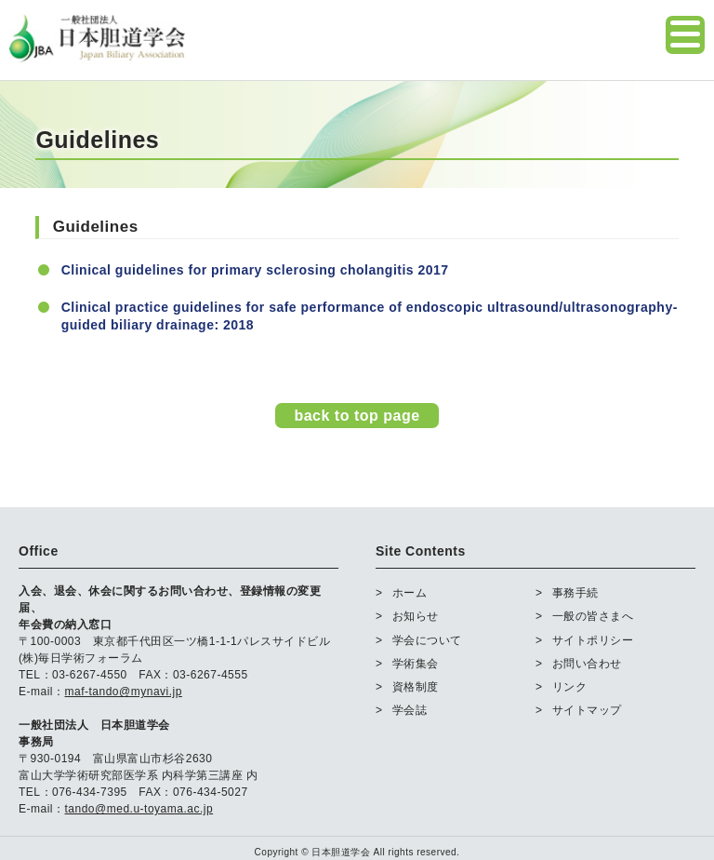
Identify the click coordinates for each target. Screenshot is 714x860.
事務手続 (575, 592)
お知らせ (415, 616)
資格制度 (415, 686)
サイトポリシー (593, 640)
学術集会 (415, 663)
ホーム (410, 592)
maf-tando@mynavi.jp (123, 691)
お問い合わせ (587, 663)
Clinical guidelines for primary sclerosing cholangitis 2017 (255, 269)
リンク (570, 686)
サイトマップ (587, 710)
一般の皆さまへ (593, 616)
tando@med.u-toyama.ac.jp (139, 808)
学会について (427, 640)
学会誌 (410, 710)
